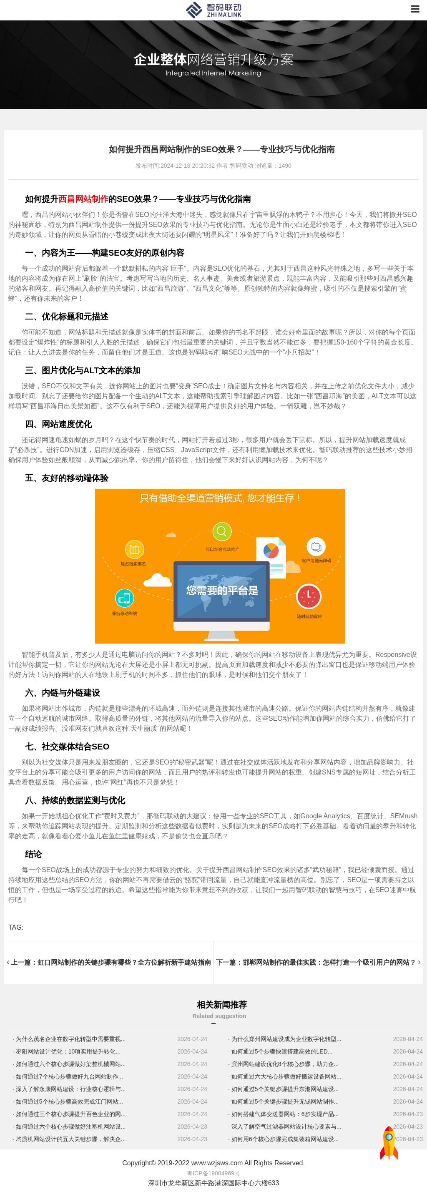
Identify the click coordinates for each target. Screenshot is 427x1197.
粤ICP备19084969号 (213, 1173)
